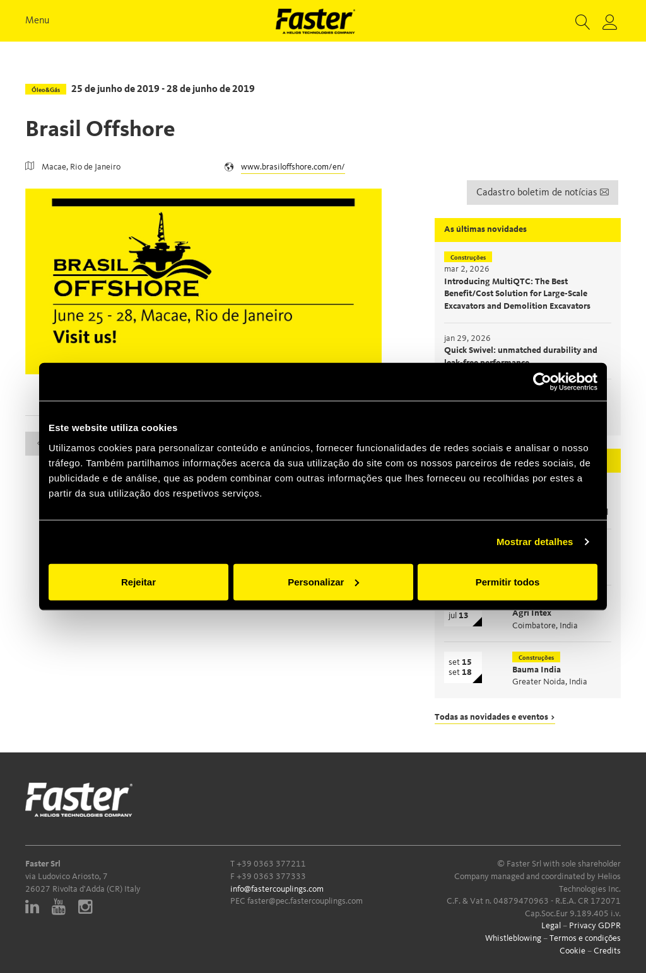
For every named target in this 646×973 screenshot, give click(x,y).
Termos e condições (585, 938)
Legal (551, 925)
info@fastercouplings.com (277, 889)
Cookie (572, 951)
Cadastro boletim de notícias (542, 193)
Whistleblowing (513, 938)
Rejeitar (138, 581)
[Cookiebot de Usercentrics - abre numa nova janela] (542, 381)
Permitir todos (508, 581)
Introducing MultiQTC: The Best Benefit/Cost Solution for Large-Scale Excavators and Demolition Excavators (517, 294)
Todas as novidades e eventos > (495, 717)
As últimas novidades (485, 229)
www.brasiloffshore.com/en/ (293, 167)
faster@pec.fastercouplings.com (305, 901)
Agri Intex (531, 613)
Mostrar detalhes (534, 541)
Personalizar (323, 581)
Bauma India (536, 669)
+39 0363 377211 (271, 864)
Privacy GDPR (595, 925)
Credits (607, 951)
